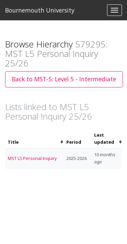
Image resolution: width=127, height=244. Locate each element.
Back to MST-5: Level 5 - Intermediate (64, 79)
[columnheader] (34, 138)
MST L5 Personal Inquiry (32, 158)
